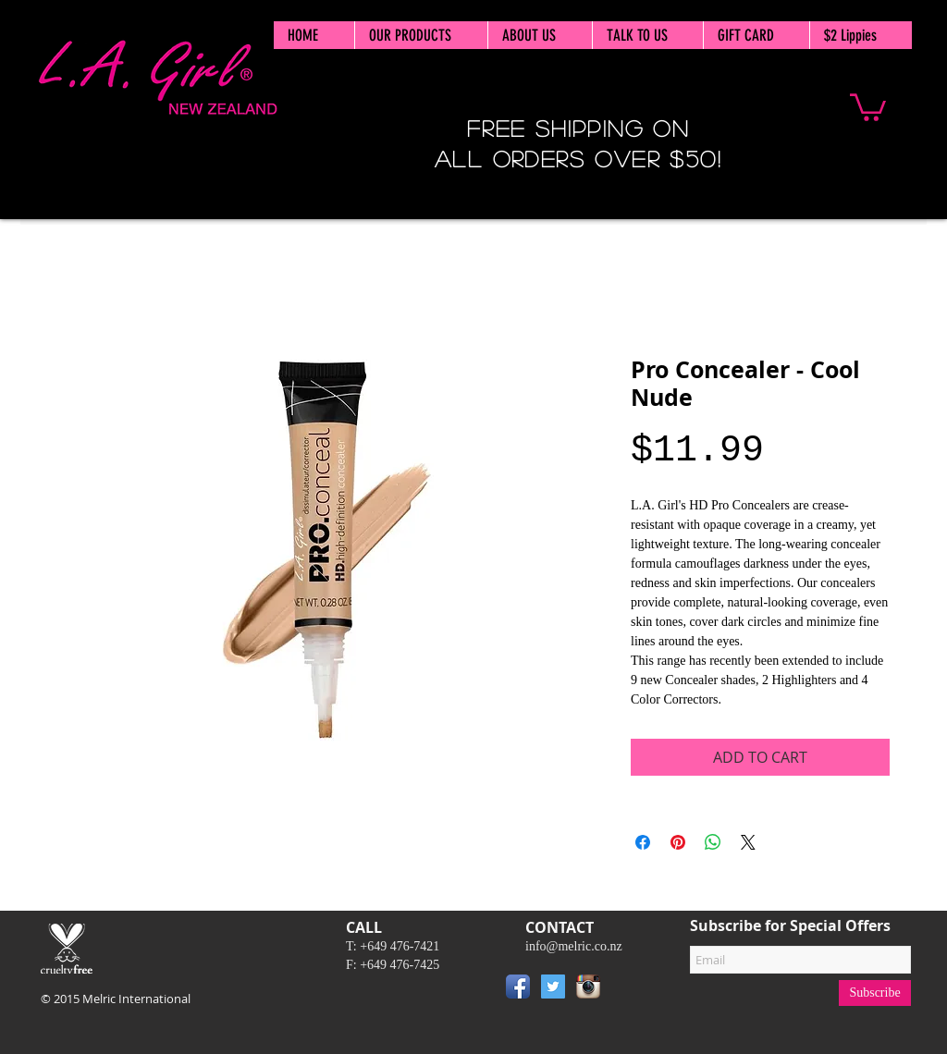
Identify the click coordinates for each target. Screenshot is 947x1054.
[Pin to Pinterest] (633, 990)
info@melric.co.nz (573, 946)
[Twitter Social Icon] (553, 986)
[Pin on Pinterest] (678, 842)
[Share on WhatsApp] (713, 842)
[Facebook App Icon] (518, 986)
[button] (868, 106)
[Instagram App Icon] (588, 986)
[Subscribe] (875, 993)
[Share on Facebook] (643, 842)
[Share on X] (748, 842)
